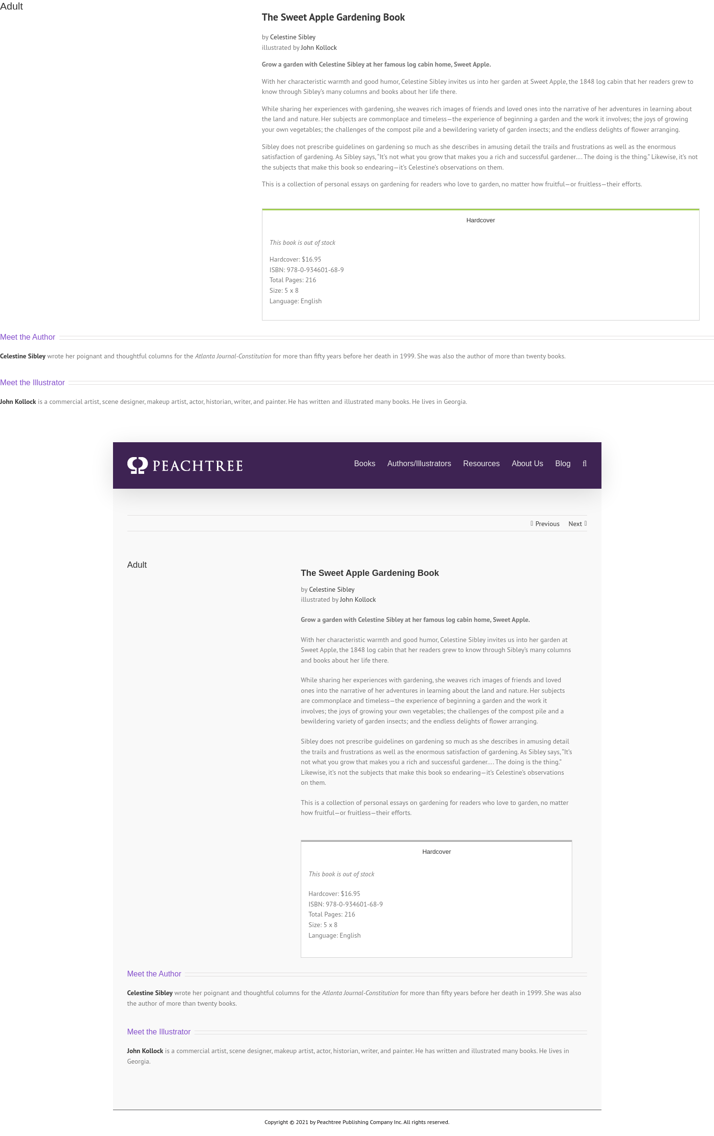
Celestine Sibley (293, 37)
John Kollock (319, 47)
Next (575, 523)
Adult (11, 5)
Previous (547, 523)
